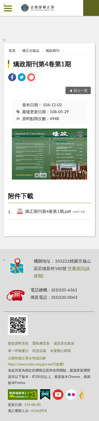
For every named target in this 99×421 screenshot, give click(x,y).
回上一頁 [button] (80, 90)
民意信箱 (39, 351)
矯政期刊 (52, 50)
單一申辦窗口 (18, 351)
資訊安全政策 (64, 343)
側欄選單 (8, 8)
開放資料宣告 (18, 343)
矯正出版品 (30, 50)
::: (4, 4)
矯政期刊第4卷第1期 (42, 64)
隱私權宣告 (41, 343)
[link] (12, 78)
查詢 (91, 8)
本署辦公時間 (60, 351)
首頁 (12, 50)
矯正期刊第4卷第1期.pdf (55, 212)
